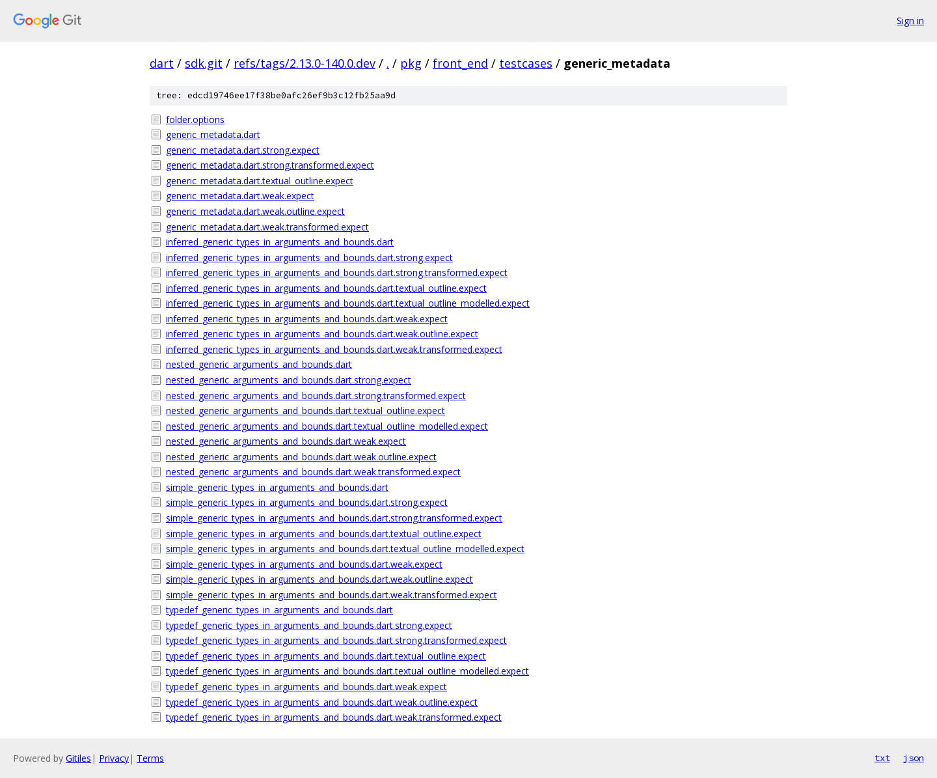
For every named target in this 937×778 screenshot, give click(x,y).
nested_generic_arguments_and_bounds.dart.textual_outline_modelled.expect (327, 426)
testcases (525, 63)
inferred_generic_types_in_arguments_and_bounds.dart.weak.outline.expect (322, 333)
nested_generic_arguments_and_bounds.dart (259, 364)
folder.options (195, 119)
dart (162, 63)
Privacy (114, 758)
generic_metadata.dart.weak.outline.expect (255, 211)
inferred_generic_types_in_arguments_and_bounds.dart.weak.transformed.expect (334, 349)
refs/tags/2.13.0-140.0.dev (304, 63)
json (913, 758)
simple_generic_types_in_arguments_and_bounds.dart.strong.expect (307, 502)
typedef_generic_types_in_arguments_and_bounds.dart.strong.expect (309, 625)
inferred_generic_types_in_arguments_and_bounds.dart (280, 242)
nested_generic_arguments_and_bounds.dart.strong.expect (288, 380)
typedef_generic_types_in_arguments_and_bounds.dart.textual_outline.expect (326, 656)
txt (882, 758)
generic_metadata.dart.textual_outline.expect (259, 180)
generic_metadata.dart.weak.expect (240, 195)
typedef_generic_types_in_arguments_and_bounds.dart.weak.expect (306, 686)
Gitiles (78, 758)
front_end (460, 63)
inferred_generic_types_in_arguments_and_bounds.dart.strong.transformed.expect (337, 272)
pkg (411, 63)
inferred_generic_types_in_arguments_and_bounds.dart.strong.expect (309, 257)
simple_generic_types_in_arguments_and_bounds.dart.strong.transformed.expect (334, 518)
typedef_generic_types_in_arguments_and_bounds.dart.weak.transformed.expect (334, 717)
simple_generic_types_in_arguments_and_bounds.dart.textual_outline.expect (324, 533)
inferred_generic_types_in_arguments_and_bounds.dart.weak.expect (307, 319)
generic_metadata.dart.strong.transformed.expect (270, 165)
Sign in (910, 20)
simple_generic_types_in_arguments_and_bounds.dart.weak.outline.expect (319, 579)
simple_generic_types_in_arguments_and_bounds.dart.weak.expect (304, 564)
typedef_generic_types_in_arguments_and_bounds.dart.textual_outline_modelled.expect (347, 671)
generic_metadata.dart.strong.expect (242, 150)
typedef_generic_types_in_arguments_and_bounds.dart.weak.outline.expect (322, 702)
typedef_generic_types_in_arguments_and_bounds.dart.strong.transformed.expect (336, 640)
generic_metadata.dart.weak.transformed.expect (267, 227)
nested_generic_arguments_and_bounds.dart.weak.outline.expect (301, 457)
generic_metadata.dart (213, 134)
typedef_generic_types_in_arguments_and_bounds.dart (279, 610)
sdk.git (204, 63)
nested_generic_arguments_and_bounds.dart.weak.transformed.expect (313, 471)
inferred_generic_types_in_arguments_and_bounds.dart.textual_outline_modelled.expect (348, 303)
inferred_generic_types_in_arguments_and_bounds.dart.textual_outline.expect (326, 288)
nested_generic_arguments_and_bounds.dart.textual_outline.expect (305, 410)
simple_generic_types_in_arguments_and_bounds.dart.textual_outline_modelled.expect (345, 548)
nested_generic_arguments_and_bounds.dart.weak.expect (286, 441)
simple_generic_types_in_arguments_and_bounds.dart (277, 487)
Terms (150, 758)
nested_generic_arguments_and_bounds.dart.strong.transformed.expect (316, 395)
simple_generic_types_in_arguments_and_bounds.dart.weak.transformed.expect (331, 595)
